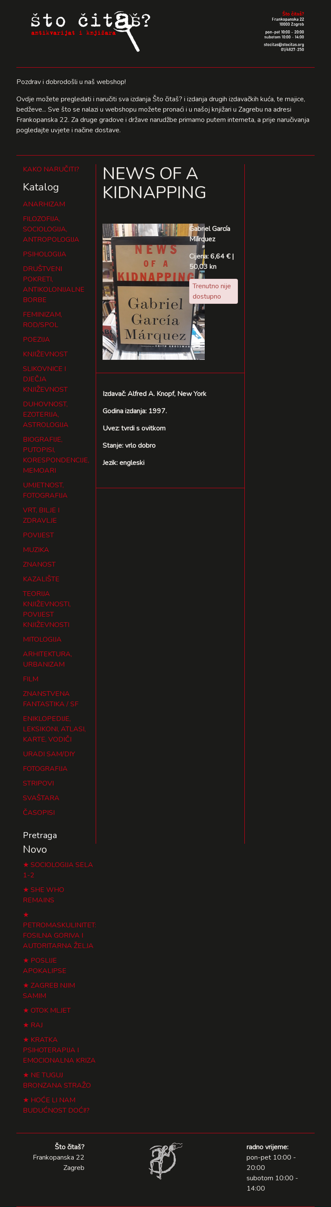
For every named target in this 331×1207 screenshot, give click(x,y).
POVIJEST (38, 535)
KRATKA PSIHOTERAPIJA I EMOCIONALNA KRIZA (59, 1050)
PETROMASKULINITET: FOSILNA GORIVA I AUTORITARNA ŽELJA (59, 935)
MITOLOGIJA (42, 639)
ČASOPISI (39, 812)
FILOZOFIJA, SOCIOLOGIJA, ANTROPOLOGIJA (51, 229)
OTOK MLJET (51, 1010)
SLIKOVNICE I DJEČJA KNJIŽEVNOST (45, 379)
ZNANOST (39, 564)
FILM (30, 679)
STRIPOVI (38, 783)
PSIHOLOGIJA (44, 254)
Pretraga (40, 835)
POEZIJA (36, 339)
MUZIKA (36, 550)
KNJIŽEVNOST (45, 354)
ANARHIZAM (44, 204)
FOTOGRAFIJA (45, 768)
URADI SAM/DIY (49, 754)
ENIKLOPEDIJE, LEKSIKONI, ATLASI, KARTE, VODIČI (54, 729)
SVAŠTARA (41, 798)
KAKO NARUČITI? (51, 169)
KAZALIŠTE (41, 579)
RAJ (37, 1025)
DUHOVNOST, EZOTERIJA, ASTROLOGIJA (46, 414)
